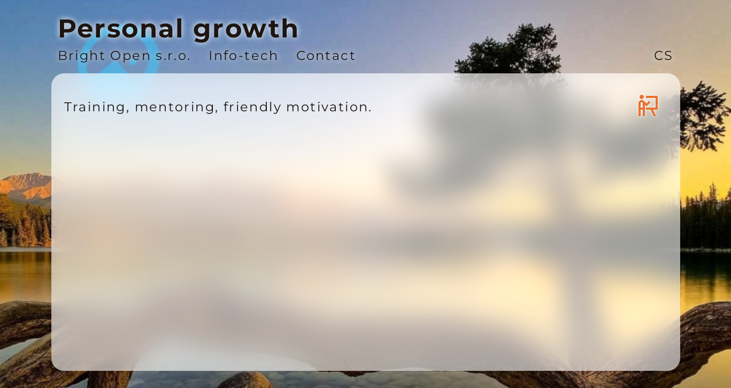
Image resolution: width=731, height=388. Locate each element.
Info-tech (244, 55)
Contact (326, 55)
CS (664, 55)
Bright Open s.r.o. (124, 55)
